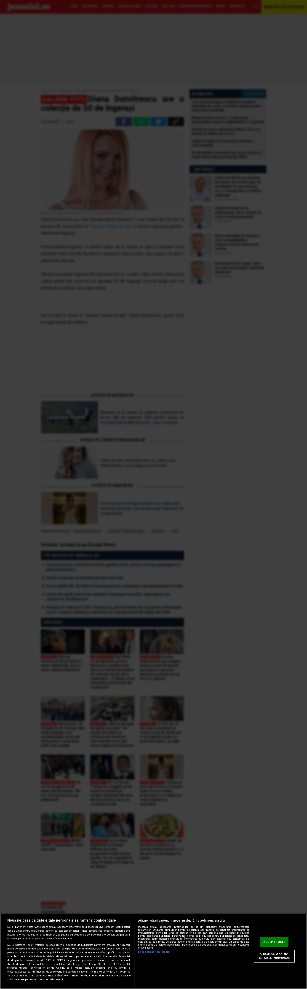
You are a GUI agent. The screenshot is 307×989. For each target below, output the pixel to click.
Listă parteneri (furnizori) (154, 951)
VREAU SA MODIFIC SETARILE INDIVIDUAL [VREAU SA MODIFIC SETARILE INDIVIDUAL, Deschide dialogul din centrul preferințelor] (274, 956)
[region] (153, 951)
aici (78, 964)
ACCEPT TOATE (274, 942)
